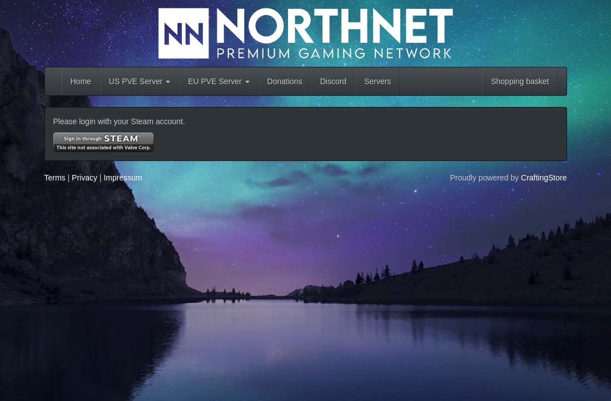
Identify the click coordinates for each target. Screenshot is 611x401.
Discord (333, 81)
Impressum (122, 177)
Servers (377, 81)
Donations (284, 81)
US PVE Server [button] (139, 81)
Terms (55, 177)
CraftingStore (544, 177)
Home (81, 81)
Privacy (84, 177)
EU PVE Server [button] (218, 81)
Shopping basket (520, 81)
